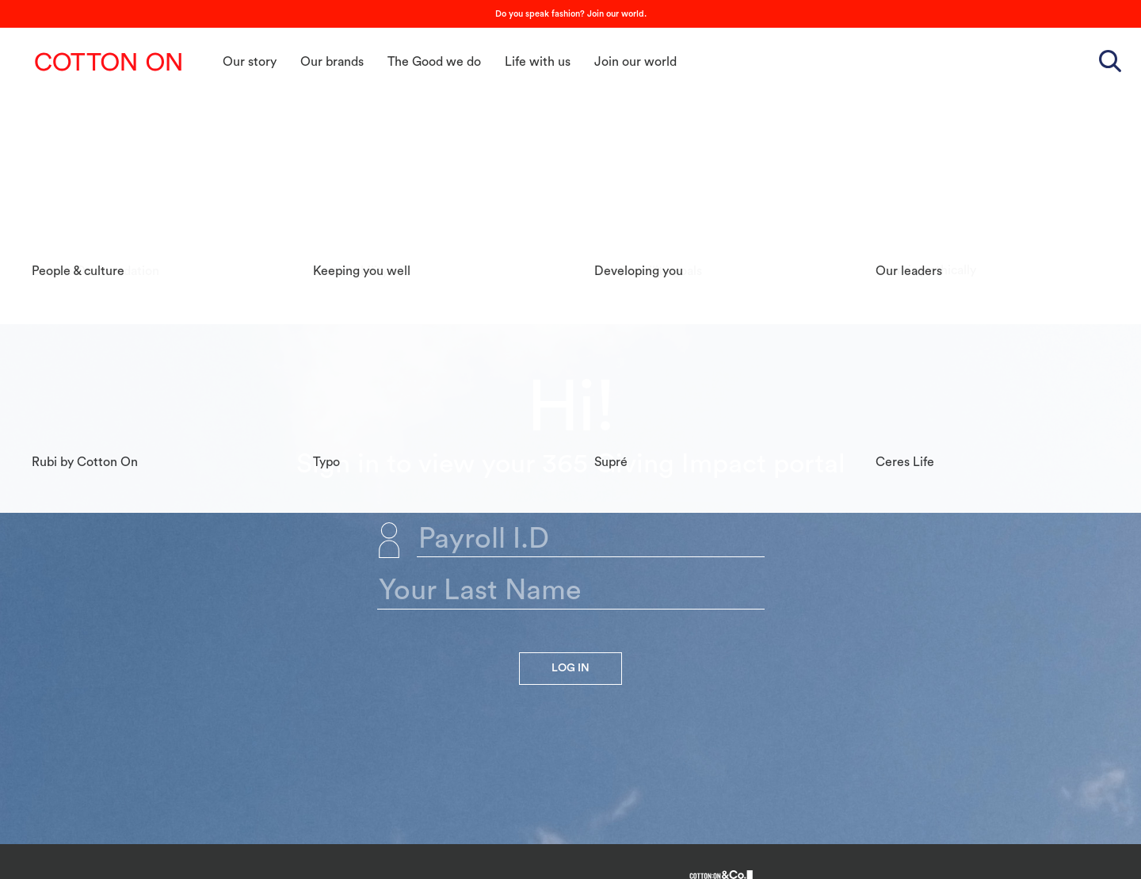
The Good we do (434, 61)
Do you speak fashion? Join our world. (571, 14)
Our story (250, 61)
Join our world (635, 61)
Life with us (537, 61)
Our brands (332, 61)
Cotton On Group (108, 62)
